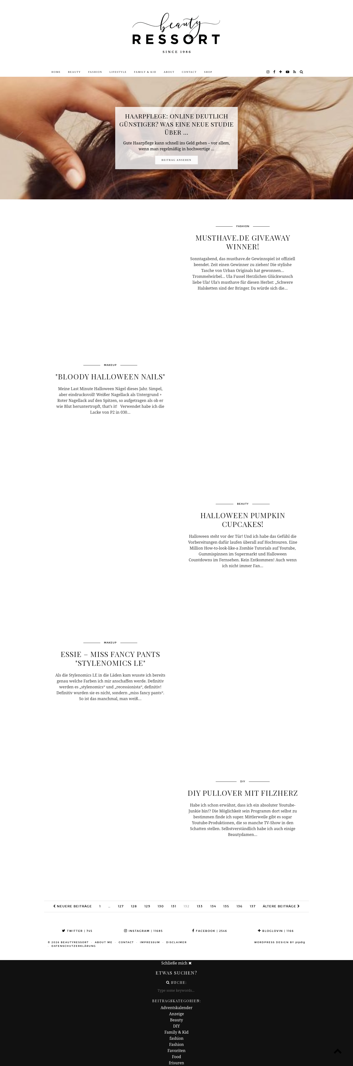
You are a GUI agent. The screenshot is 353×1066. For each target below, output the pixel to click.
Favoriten (176, 1050)
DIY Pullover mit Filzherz (243, 793)
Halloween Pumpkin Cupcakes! (242, 519)
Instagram (143, 931)
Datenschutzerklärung (73, 946)
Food (176, 1056)
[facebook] (274, 72)
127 (121, 906)
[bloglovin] (280, 72)
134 (213, 906)
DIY (176, 1026)
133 (200, 906)
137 (252, 906)
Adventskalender (176, 1007)
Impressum (150, 942)
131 (173, 906)
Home (56, 72)
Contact (189, 72)
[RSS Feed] (294, 72)
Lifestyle (118, 72)
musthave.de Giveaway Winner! (242, 242)
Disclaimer (176, 942)
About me (104, 942)
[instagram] (268, 72)
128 (134, 906)
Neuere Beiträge (72, 906)
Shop (208, 72)
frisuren (176, 1063)
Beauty (74, 72)
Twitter (77, 931)
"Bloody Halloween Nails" (110, 376)
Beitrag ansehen (176, 160)
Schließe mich (176, 963)
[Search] (301, 72)
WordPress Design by (279, 942)
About (169, 72)
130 (161, 906)
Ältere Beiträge (281, 906)
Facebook (209, 931)
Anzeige (176, 1013)
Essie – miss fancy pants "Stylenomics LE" (110, 658)
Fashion (95, 72)
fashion (177, 1038)
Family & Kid (145, 72)
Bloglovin (276, 931)
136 (239, 906)
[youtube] (288, 72)
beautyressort (75, 942)
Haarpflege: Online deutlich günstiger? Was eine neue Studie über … (176, 124)
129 (147, 906)
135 (226, 906)
